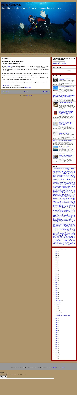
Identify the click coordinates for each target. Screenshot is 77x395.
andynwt (54, 367)
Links (53, 54)
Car (72, 176)
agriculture (67, 168)
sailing (61, 223)
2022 (56, 257)
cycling (72, 183)
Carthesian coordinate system (17, 75)
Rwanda (57, 223)
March (57, 310)
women (60, 243)
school (61, 224)
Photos (33, 54)
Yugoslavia (59, 244)
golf (60, 195)
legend (68, 204)
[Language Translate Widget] (59, 62)
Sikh (72, 225)
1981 (56, 352)
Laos (72, 202)
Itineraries (27, 54)
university (55, 239)
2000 (56, 318)
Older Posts (46, 92)
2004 (56, 292)
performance (56, 216)
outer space (71, 214)
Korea (60, 202)
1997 (56, 324)
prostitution (55, 220)
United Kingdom (69, 237)
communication (56, 182)
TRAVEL (58, 236)
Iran (64, 199)
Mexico (57, 209)
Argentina (58, 171)
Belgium (65, 172)
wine (54, 243)
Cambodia (61, 176)
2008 (56, 284)
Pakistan (61, 215)
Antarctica (60, 169)
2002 (56, 296)
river (60, 221)
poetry (68, 218)
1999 (56, 320)
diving (57, 186)
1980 (56, 354)
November (58, 302)
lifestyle (61, 205)
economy (65, 187)
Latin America (56, 204)
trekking (68, 236)
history (62, 197)
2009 (56, 282)
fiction (54, 192)
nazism (63, 212)
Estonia (57, 190)
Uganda (56, 237)
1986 (56, 346)
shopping (66, 225)
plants (63, 218)
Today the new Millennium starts (12, 61)
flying (54, 194)
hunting (60, 198)
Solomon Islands (62, 228)
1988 (56, 342)
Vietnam (55, 242)
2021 (56, 259)
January (58, 314)
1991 (56, 336)
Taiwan (71, 230)
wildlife (71, 242)
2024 (56, 253)
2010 (56, 280)
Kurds (68, 202)
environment (72, 188)
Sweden (55, 230)
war (61, 242)
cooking (71, 182)
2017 (56, 267)
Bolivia (60, 173)
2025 (56, 251)
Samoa (67, 223)
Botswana (60, 175)
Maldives (61, 206)
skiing (62, 226)
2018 (56, 265)
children (55, 179)
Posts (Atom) (29, 95)
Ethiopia (63, 190)
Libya (57, 205)
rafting (66, 220)
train (67, 234)
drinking (71, 186)
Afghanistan (55, 168)
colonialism (70, 180)
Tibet (65, 233)
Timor (69, 233)
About (9, 54)
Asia (68, 171)
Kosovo (64, 202)
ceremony (70, 177)
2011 (56, 278)
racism (61, 220)
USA (60, 239)
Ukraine (61, 237)
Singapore (55, 226)
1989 (56, 340)
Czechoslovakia (61, 184)
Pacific (54, 215)
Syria (66, 230)
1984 (56, 350)
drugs (60, 187)
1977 (56, 356)
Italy (65, 201)
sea (54, 225)
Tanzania (55, 232)
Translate (62, 63)
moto (54, 211)
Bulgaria (54, 176)
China (68, 179)
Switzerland (61, 230)
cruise (58, 183)
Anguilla (54, 169)
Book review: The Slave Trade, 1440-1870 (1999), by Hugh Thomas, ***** (65, 123)
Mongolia (67, 210)
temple (70, 232)
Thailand (61, 233)
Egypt (56, 188)
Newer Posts (5, 92)
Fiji (57, 192)
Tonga (73, 233)
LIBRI (73, 204)
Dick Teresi (9, 66)
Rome (69, 221)
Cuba (62, 183)
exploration (55, 191)
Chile (61, 179)
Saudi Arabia (55, 224)
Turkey (73, 236)
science (26, 87)
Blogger (63, 367)
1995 (56, 328)
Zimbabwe (65, 244)
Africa (61, 168)
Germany (55, 195)
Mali (67, 206)
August (58, 304)
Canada (68, 176)
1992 (56, 334)
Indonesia (58, 199)
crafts (54, 183)
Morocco (72, 210)
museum (59, 211)
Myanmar (72, 211)
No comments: (6, 85)
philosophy (70, 216)
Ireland (72, 199)
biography (55, 173)
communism (64, 182)
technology (63, 232)
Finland (68, 192)
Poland (73, 218)
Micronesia (63, 209)
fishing (72, 192)
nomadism (60, 214)
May (57, 308)
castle (60, 177)
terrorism (55, 233)
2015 (56, 270)
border (72, 173)
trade (62, 234)
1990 (56, 338)
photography (56, 218)
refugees (71, 220)
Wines (39, 54)
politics (58, 219)
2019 (56, 263)
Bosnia (54, 175)
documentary (64, 186)
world (29, 87)
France (66, 194)
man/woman (55, 207)
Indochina (72, 198)
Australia (55, 172)
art (62, 171)
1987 (56, 344)
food (60, 194)
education (73, 187)
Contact (58, 54)
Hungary (55, 198)
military (70, 209)
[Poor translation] (5, 377)
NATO (59, 212)
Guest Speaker (46, 54)
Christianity (55, 180)
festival (71, 191)
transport (73, 234)
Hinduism (57, 196)
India (64, 198)
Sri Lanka (71, 229)
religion (55, 221)
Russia (73, 221)
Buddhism (69, 175)
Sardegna (72, 223)
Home (4, 54)
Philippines (63, 216)
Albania (72, 168)
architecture (72, 169)
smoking (71, 226)
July (57, 306)
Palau (66, 215)
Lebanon (63, 204)
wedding (66, 242)
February (58, 311)
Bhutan (71, 172)
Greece (64, 195)
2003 (56, 294)
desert (68, 184)
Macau (72, 205)
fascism (61, 191)
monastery (62, 210)
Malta (72, 206)
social (54, 228)
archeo (65, 169)
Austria (60, 172)
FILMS (61, 192)
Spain (61, 229)
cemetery (64, 177)
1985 (56, 348)
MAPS (61, 207)
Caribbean (55, 177)
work (66, 243)
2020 (56, 261)
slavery (66, 226)
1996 (56, 326)
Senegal (59, 225)
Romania (64, 221)
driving (54, 187)
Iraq (68, 199)
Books (15, 54)
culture (67, 183)
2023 (56, 255)
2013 (56, 274)
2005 (56, 290)
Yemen (54, 244)
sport (66, 229)
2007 (56, 286)
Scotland (72, 224)
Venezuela (73, 239)
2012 (56, 276)
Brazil (64, 175)
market (67, 207)
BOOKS (65, 173)
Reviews (21, 54)
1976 (56, 358)
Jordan (54, 202)
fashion (66, 191)
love (67, 205)
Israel (60, 201)
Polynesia (65, 219)
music (65, 211)
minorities (55, 210)
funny (72, 194)
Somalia (68, 228)
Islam (54, 201)
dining (73, 184)
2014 (56, 272)
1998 (56, 322)
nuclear (65, 214)
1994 (56, 330)
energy (65, 188)
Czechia (54, 184)
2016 (56, 268)
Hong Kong (70, 196)
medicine (73, 207)
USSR (66, 239)
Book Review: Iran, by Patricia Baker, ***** (62, 140)
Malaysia (55, 206)
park (72, 215)
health (74, 195)
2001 (56, 298)
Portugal (71, 219)
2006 (56, 288)
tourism (57, 234)
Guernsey (69, 195)
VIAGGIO (59, 241)
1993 (56, 332)
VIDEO (70, 240)
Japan (71, 201)
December (58, 300)
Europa (70, 190)
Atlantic (72, 171)
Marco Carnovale (11, 4)
